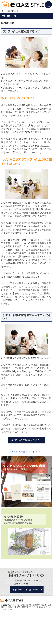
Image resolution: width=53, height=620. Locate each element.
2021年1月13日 (18, 452)
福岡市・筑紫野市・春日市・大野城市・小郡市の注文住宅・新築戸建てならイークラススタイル (26, 606)
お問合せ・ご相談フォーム (27, 589)
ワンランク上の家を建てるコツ (21, 31)
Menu (48, 4)
